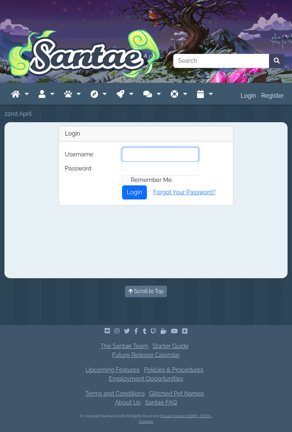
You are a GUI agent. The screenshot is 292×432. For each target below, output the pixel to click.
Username (79, 154)
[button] (20, 94)
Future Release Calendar (146, 354)
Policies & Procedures (173, 369)
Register (272, 95)
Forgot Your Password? (184, 192)
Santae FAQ (161, 402)
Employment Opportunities (146, 378)
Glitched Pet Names (176, 393)
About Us (128, 402)
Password (78, 168)
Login (248, 95)
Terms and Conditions (115, 393)
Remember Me (151, 179)
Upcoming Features (112, 369)
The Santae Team (124, 346)
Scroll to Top (146, 291)
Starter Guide (170, 346)
